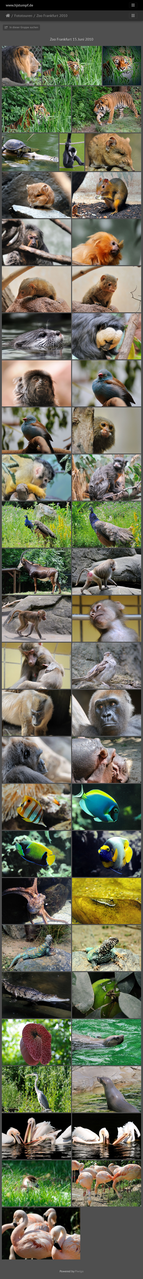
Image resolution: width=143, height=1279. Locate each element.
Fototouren (23, 15)
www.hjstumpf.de (19, 5)
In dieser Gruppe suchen (21, 27)
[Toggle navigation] (133, 5)
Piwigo (79, 1271)
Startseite (8, 15)
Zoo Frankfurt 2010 (51, 15)
